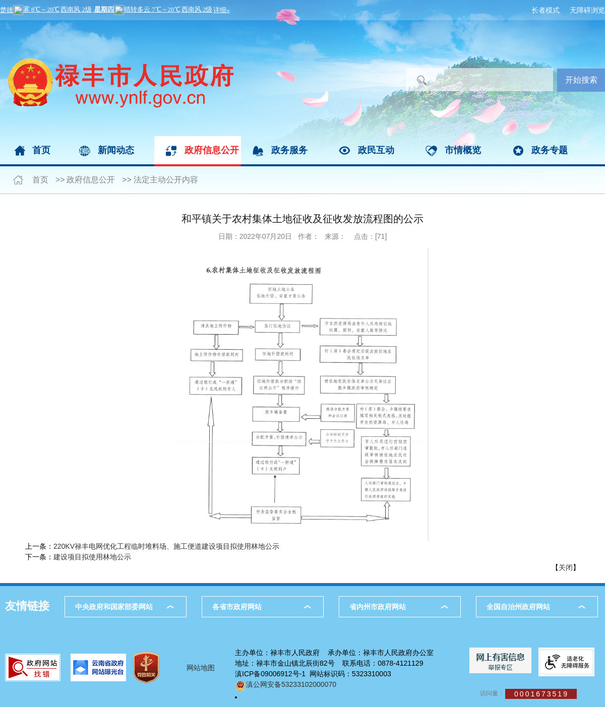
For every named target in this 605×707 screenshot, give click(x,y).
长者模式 (545, 10)
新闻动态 (116, 150)
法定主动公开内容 (166, 179)
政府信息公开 (212, 150)
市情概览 (463, 150)
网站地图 (201, 668)
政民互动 (376, 150)
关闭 (566, 567)
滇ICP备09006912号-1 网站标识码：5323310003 (313, 674)
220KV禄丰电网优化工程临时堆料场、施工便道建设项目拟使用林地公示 (166, 546)
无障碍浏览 (587, 10)
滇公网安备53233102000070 (285, 684)
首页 (41, 150)
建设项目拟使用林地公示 (92, 557)
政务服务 (289, 150)
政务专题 (549, 150)
